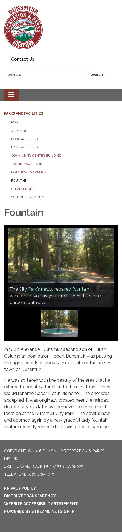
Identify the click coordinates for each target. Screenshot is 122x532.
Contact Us (22, 59)
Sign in (67, 511)
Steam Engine (23, 189)
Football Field (24, 139)
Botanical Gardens (28, 172)
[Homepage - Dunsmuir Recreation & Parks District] (61, 27)
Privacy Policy (20, 488)
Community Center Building (36, 156)
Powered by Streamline (30, 511)
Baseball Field (24, 147)
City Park (19, 131)
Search (97, 74)
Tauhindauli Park (26, 164)
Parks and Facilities (23, 113)
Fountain (19, 181)
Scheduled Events (27, 197)
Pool (15, 122)
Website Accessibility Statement (41, 503)
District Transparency (30, 496)
